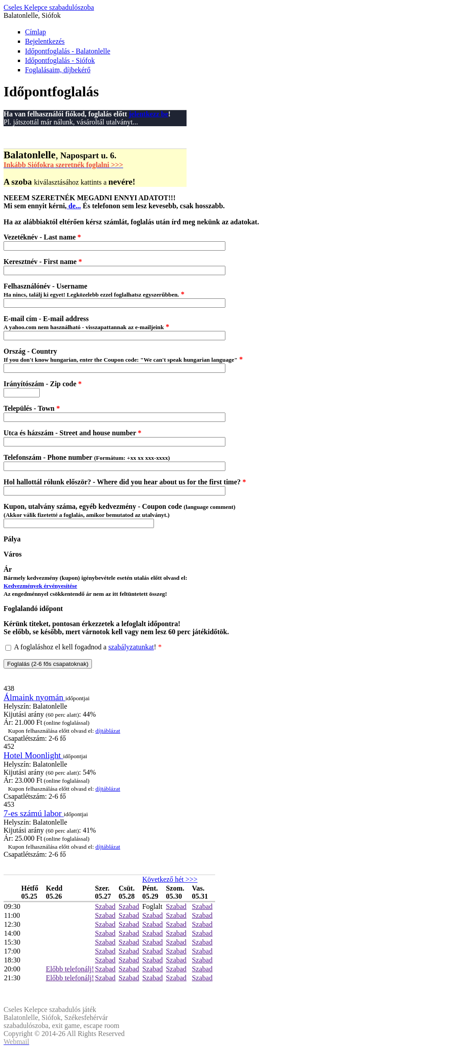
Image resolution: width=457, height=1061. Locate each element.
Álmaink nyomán (35, 697)
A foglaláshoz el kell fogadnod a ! (88, 647)
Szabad (105, 906)
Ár (95, 581)
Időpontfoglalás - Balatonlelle (67, 51)
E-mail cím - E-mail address (86, 322)
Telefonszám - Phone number (87, 457)
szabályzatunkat (131, 647)
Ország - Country (123, 355)
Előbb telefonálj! (70, 969)
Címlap (35, 32)
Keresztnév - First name (43, 261)
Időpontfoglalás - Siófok (60, 60)
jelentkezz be (148, 114)
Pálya (12, 539)
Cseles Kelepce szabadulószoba (49, 7)
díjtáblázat (108, 730)
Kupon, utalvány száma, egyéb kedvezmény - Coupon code (119, 510)
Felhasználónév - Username (94, 290)
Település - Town (32, 408)
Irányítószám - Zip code (43, 384)
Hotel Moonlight (33, 755)
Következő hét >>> (170, 879)
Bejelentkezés (45, 41)
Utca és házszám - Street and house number (72, 433)
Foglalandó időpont (33, 608)
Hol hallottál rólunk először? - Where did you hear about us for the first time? (125, 482)
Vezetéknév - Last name (42, 237)
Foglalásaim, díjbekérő (58, 70)
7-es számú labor (34, 813)
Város (13, 554)
